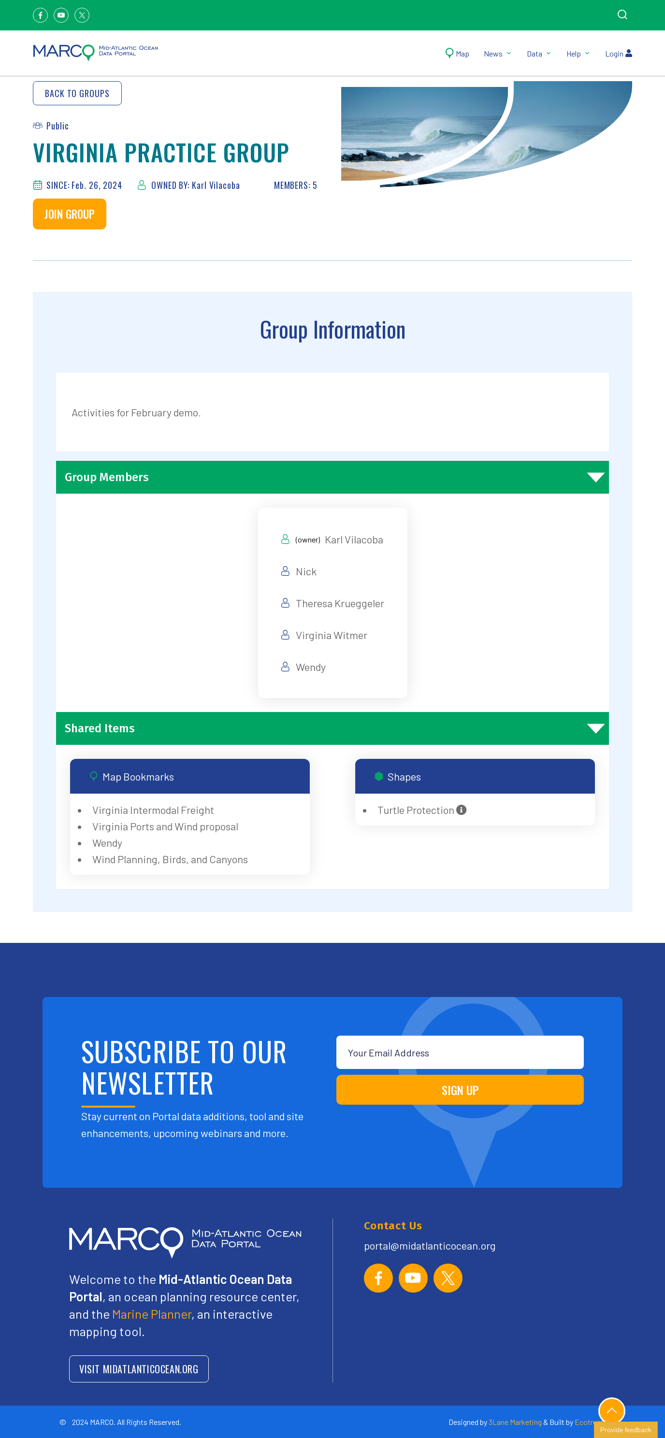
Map (457, 53)
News (498, 53)
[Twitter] (81, 15)
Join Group (69, 214)
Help (578, 53)
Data (539, 53)
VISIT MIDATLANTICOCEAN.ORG (139, 1369)
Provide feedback (625, 1429)
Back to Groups (77, 93)
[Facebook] (40, 15)
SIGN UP (460, 1089)
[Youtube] (61, 15)
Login (618, 53)
